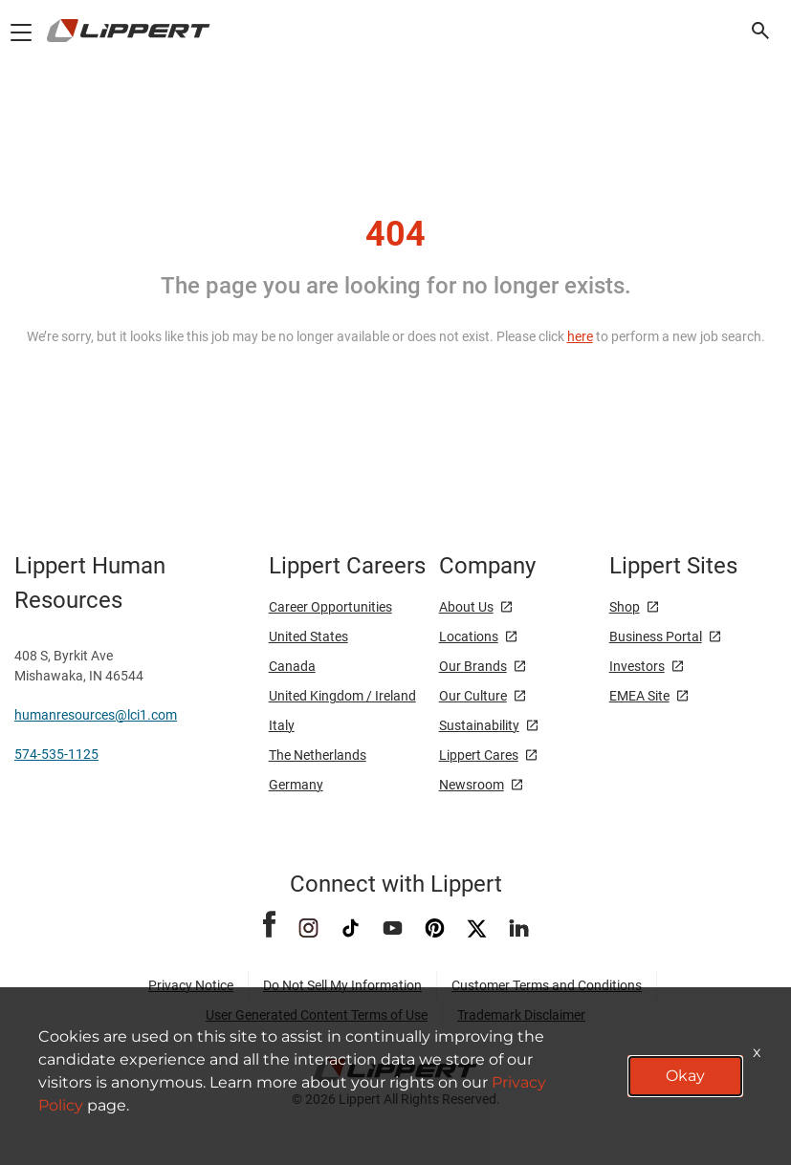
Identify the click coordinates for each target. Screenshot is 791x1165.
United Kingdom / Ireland (342, 695)
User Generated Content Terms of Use (317, 1015)
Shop (624, 607)
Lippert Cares (478, 755)
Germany (296, 784)
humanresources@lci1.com (95, 715)
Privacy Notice (190, 985)
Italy (282, 725)
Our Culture (473, 695)
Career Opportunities (330, 607)
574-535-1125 (56, 754)
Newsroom (471, 784)
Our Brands (473, 666)
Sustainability (479, 725)
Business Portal (655, 636)
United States (308, 636)
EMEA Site (639, 695)
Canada (292, 666)
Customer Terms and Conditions (546, 985)
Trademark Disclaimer (521, 1015)
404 (395, 234)
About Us (466, 607)
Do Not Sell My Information (342, 985)
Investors (637, 666)
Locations (468, 636)
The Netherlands (317, 755)
